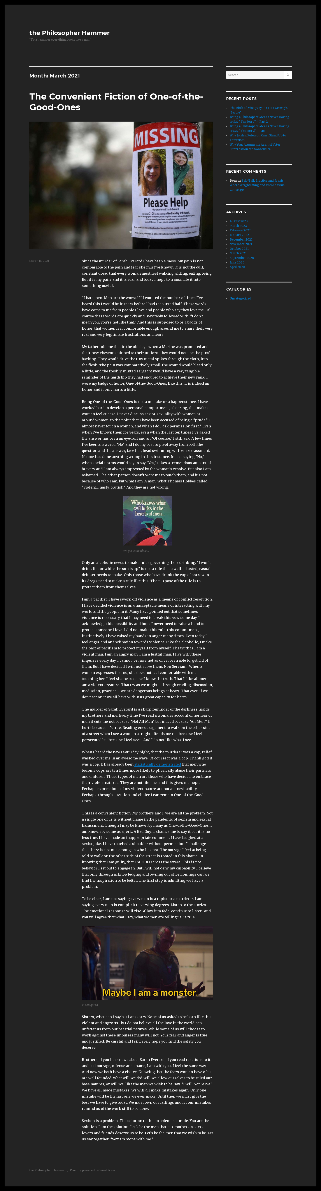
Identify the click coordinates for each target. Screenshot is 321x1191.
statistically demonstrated (157, 764)
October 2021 (239, 249)
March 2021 (238, 253)
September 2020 (242, 258)
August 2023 (239, 221)
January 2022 (239, 235)
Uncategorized (240, 298)
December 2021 (241, 239)
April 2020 (237, 267)
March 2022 (238, 226)
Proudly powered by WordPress (92, 1170)
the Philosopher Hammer (69, 32)
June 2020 (237, 262)
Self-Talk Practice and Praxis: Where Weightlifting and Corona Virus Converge (257, 185)
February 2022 (240, 230)
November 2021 (241, 244)
